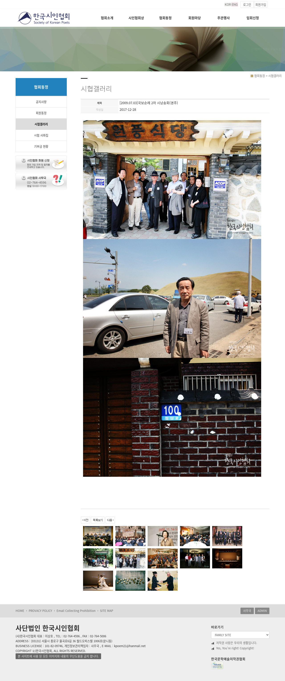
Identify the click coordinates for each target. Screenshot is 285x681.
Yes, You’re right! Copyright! (232, 648)
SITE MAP (106, 611)
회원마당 (194, 17)
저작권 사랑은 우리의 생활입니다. (234, 643)
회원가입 (260, 4)
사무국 (247, 611)
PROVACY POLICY (40, 611)
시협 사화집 (41, 135)
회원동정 (41, 113)
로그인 (247, 4)
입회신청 (252, 17)
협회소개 (107, 17)
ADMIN (262, 611)
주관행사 (223, 17)
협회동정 (165, 17)
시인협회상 (136, 17)
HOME (20, 611)
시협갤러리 (41, 124)
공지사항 (41, 102)
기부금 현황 (41, 146)
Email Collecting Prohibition (76, 611)
